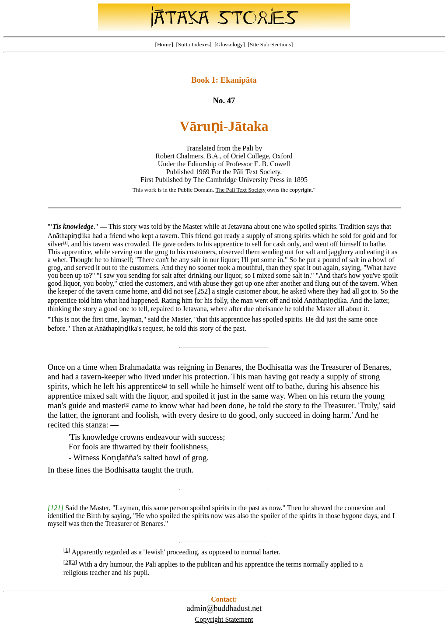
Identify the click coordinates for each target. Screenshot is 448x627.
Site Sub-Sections (270, 44)
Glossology (230, 44)
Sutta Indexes (194, 44)
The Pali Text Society (241, 189)
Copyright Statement (224, 619)
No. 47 (224, 100)
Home (164, 44)
